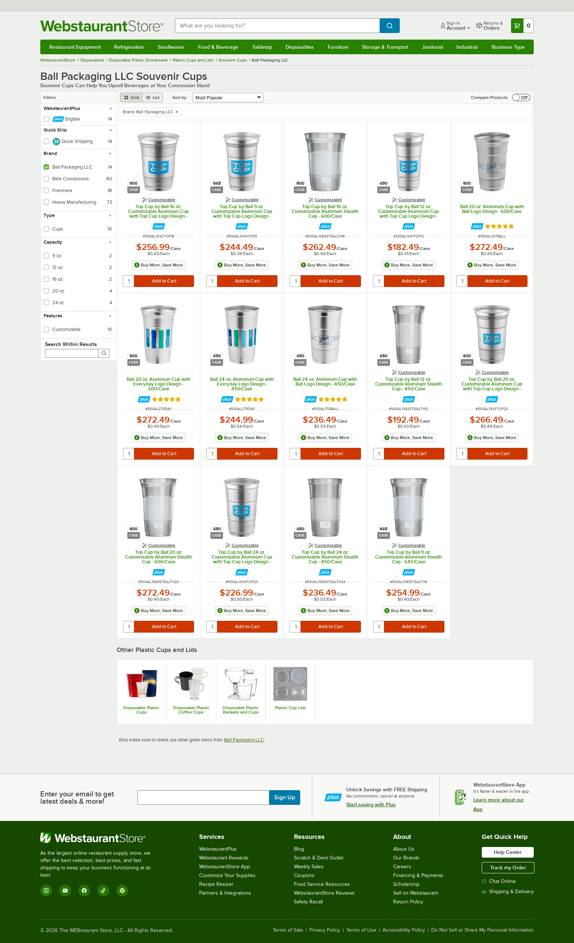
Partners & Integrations (225, 893)
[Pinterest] (122, 890)
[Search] (103, 353)
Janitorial (432, 47)
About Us (403, 849)
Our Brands (406, 858)
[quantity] (129, 281)
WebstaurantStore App (224, 866)
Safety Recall (308, 902)
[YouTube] (65, 890)
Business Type (508, 47)
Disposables (300, 47)
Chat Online (499, 881)
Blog (299, 849)
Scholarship (406, 884)
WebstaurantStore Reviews (324, 893)
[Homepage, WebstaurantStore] (101, 26)
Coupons (304, 875)
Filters (50, 97)
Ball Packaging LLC (244, 740)
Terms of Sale (288, 930)
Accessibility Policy (404, 930)
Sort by (179, 97)
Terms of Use (361, 930)
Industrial (467, 47)
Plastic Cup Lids (290, 708)
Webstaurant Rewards (224, 858)
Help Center (508, 852)
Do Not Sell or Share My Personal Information (482, 930)
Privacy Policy (324, 930)
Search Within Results (71, 344)
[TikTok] (103, 890)
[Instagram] (46, 890)
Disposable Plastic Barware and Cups (241, 710)
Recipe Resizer (216, 884)
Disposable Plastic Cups (141, 710)
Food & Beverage (218, 47)
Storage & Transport (385, 47)
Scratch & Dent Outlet (318, 858)
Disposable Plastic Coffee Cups (191, 710)
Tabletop (262, 47)
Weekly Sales (309, 866)
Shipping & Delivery (508, 891)
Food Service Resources (322, 884)
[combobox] (277, 25)
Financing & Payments (418, 875)
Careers (402, 866)
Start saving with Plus (371, 804)
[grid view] (131, 97)
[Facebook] (84, 890)
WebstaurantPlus (218, 849)
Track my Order (508, 867)
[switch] (521, 97)
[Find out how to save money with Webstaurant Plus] (158, 226)
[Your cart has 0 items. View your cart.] (522, 25)
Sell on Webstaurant (415, 893)
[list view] (152, 97)
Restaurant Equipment (75, 47)
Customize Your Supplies (227, 875)
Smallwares (171, 47)
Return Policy (408, 902)
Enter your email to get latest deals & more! (77, 797)
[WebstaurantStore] (100, 838)
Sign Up (284, 797)
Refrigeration (129, 47)
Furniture (338, 47)
